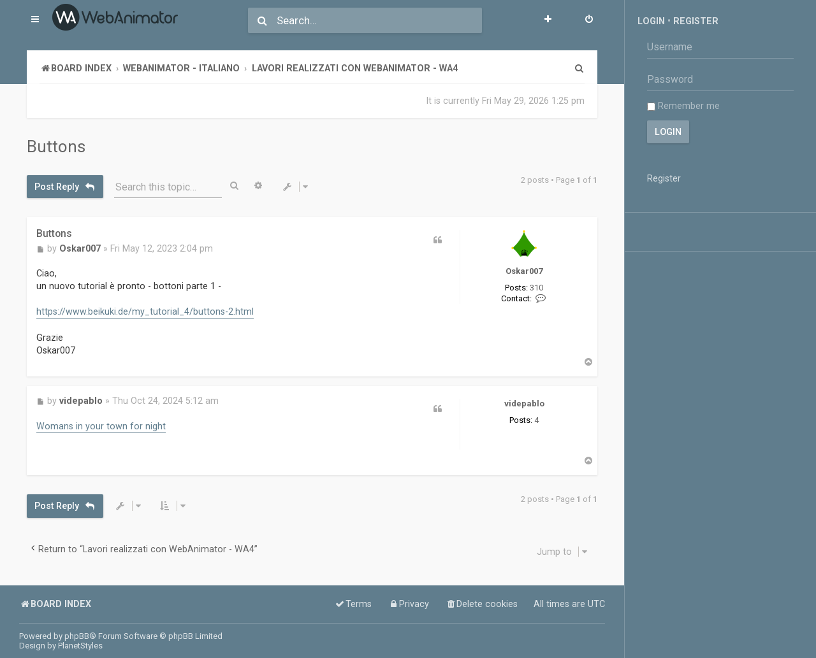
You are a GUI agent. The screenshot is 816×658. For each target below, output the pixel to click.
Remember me (683, 106)
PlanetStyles (80, 645)
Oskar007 (524, 271)
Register (695, 21)
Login (651, 21)
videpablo (524, 403)
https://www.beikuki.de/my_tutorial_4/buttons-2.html (145, 311)
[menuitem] (589, 20)
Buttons (56, 146)
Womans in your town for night (101, 426)
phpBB (76, 636)
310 (536, 287)
